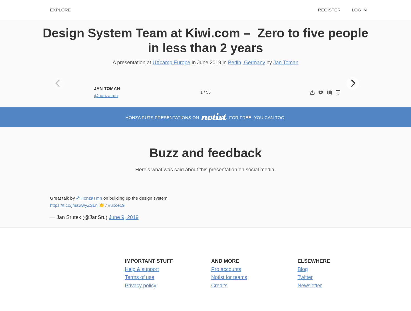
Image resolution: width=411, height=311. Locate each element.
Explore (60, 9)
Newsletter (310, 285)
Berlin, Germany (246, 62)
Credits (219, 285)
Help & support (142, 269)
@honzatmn (106, 95)
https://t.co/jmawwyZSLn (74, 205)
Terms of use (139, 277)
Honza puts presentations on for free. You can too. (205, 117)
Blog (303, 269)
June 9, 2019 (123, 217)
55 (208, 92)
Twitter (305, 277)
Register (329, 9)
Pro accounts (226, 269)
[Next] (352, 83)
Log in (359, 9)
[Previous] (58, 83)
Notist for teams (229, 277)
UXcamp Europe (171, 62)
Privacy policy (140, 285)
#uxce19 (116, 205)
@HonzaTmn (89, 198)
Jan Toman (286, 62)
